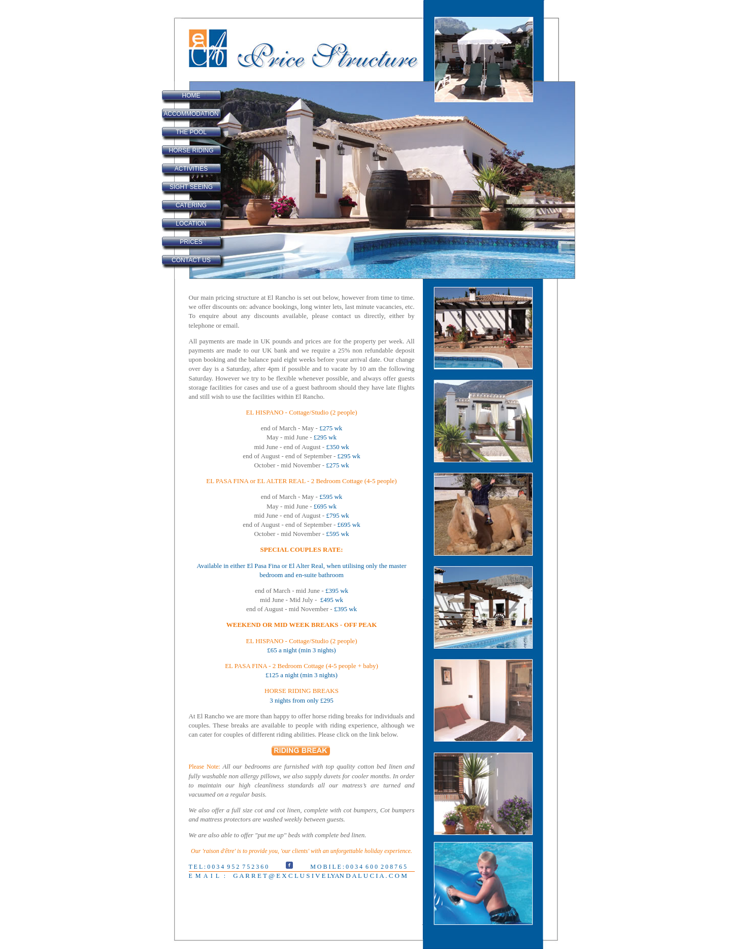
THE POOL (191, 132)
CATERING (191, 205)
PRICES (191, 241)
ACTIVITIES (191, 168)
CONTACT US (191, 260)
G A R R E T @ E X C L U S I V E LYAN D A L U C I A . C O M (319, 875)
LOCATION (191, 223)
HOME (191, 95)
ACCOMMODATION (190, 113)
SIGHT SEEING (191, 187)
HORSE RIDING (191, 150)
